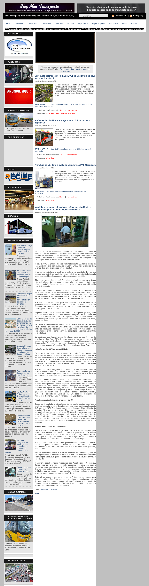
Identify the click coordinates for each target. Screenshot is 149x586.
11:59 (61, 197)
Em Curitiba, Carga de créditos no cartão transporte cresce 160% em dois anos (24, 249)
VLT (73, 113)
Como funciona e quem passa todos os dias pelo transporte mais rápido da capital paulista (24, 420)
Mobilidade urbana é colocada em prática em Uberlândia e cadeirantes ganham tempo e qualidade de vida (63, 208)
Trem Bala (59, 23)
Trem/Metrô (46, 23)
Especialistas (83, 23)
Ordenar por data (67, 69)
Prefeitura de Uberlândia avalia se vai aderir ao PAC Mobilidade (65, 165)
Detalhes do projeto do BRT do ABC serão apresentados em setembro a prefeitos (24, 299)
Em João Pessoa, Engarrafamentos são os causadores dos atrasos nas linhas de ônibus (24, 350)
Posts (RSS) (138, 16)
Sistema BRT (19, 23)
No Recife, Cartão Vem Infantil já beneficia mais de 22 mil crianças (24, 274)
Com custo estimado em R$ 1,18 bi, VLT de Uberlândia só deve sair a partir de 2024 (65, 77)
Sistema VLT (33, 23)
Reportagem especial (63, 113)
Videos (124, 23)
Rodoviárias (113, 23)
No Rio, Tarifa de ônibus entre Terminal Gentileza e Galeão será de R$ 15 (24, 396)
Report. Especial (98, 23)
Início (8, 23)
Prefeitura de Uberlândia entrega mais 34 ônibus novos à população (62, 121)
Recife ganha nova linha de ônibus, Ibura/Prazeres (24, 373)
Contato (134, 23)
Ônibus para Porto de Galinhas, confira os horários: (24, 470)
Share (37, 493)
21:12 (61, 155)
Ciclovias (70, 23)
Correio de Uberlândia (48, 489)
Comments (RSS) (122, 16)
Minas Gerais (50, 113)
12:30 (61, 110)
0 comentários (72, 110)
